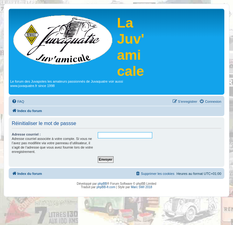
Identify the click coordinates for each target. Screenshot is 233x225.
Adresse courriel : (26, 134)
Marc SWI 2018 (141, 187)
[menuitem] (18, 101)
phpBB (102, 183)
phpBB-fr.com (106, 187)
